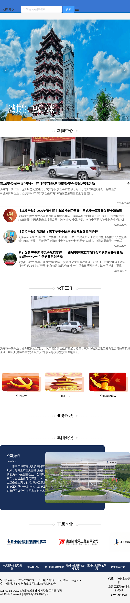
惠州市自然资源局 (54, 567)
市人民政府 (33, 567)
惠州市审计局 (118, 567)
